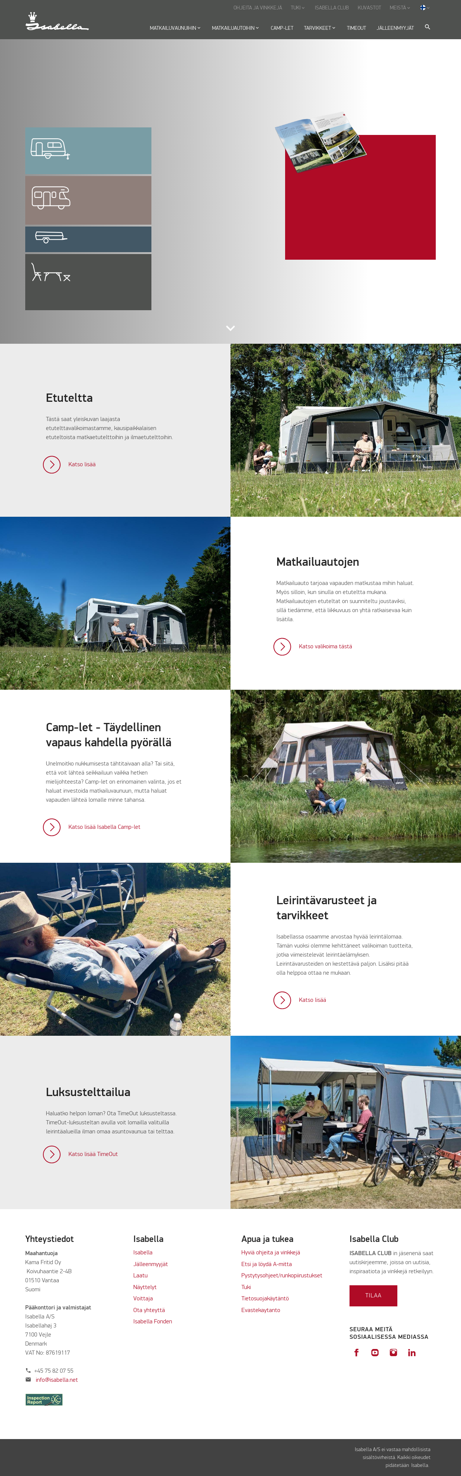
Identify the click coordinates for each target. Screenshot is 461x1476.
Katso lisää (82, 465)
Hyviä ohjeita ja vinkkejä (270, 1253)
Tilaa (373, 1296)
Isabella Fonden (152, 1322)
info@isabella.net (57, 1380)
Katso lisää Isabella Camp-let (104, 827)
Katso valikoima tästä (325, 647)
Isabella (143, 1253)
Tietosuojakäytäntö (265, 1299)
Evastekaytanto (260, 1311)
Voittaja (143, 1299)
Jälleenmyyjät (150, 1265)
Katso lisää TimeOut (93, 1154)
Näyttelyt (145, 1288)
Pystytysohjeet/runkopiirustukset (281, 1276)
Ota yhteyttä (149, 1311)
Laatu (140, 1276)
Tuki (246, 1288)
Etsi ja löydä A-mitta (266, 1265)
